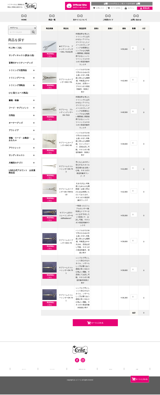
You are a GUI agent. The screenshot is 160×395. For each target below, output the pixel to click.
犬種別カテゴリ (16, 163)
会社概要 (140, 369)
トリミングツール (17, 78)
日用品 (12, 115)
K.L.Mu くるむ (15, 48)
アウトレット (15, 148)
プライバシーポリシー (53, 369)
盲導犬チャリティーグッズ (21, 63)
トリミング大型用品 (18, 70)
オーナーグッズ (16, 123)
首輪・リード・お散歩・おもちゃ (20, 139)
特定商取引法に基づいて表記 (87, 369)
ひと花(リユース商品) (18, 93)
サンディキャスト (17, 155)
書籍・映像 (14, 100)
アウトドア (14, 130)
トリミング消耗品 (17, 85)
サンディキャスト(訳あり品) (21, 55)
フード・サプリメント (19, 108)
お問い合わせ (118, 369)
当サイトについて (23, 369)
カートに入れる (140, 378)
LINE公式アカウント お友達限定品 (22, 171)
